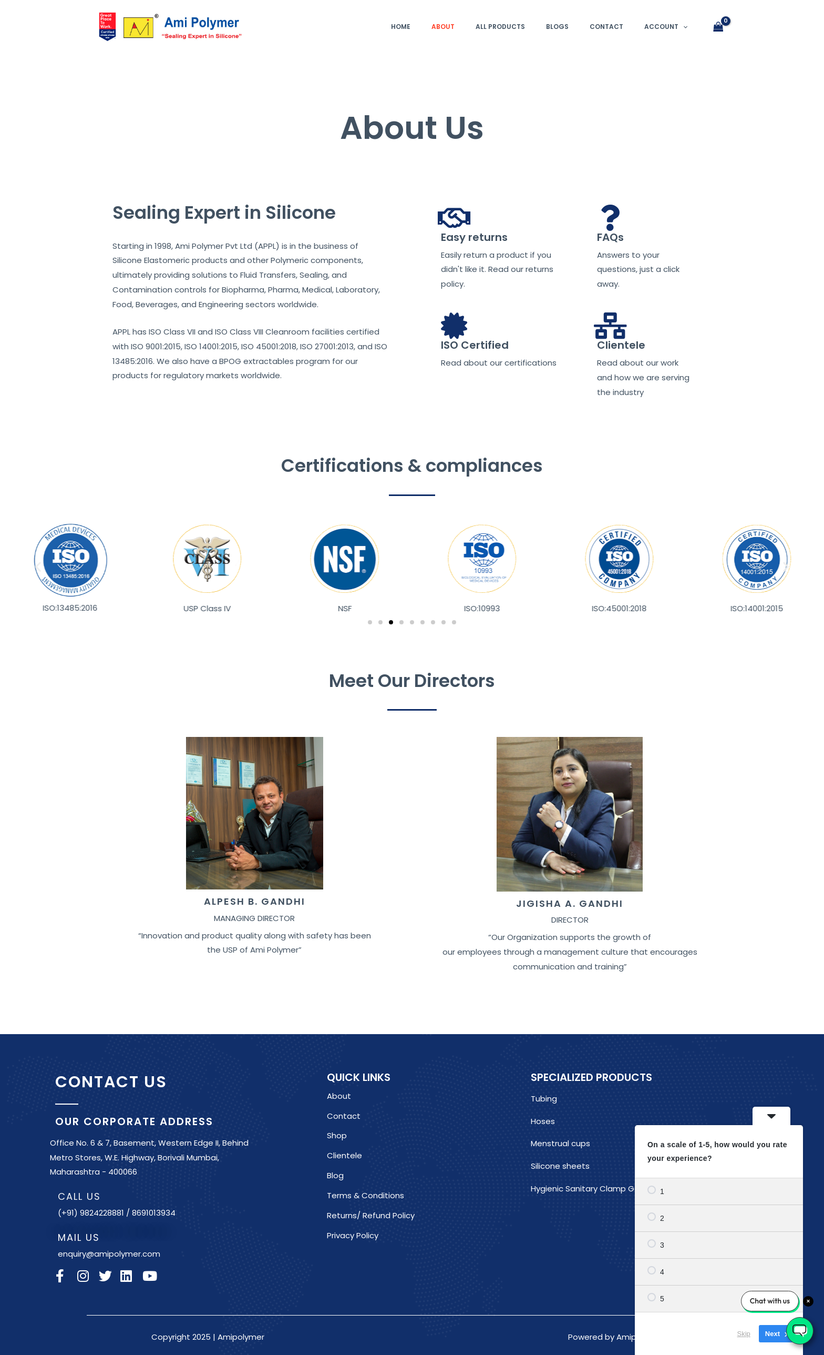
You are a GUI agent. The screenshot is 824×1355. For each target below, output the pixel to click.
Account (665, 26)
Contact (606, 26)
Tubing (544, 1098)
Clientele (621, 345)
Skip (743, 1334)
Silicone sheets (560, 1165)
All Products (500, 26)
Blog (335, 1175)
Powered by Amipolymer (615, 1336)
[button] (38, 566)
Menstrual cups (560, 1143)
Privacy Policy (352, 1235)
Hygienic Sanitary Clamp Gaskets (596, 1188)
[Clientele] (610, 325)
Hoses (543, 1121)
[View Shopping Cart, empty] (718, 26)
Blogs (557, 26)
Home (400, 26)
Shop (337, 1135)
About (443, 26)
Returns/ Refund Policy (371, 1215)
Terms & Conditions (365, 1195)
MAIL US (79, 1237)
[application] (682, 26)
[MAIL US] (43, 1234)
